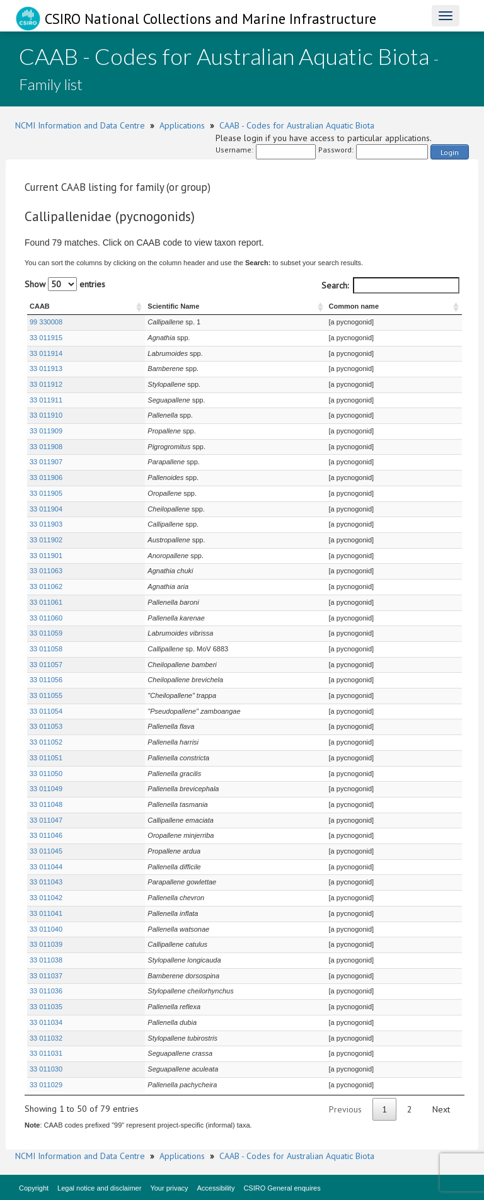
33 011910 (46, 415)
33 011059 (46, 633)
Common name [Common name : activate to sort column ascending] (349, 306)
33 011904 (46, 509)
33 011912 (46, 384)
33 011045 (46, 851)
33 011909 (46, 431)
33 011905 (46, 493)
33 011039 (46, 944)
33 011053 (46, 726)
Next (441, 1109)
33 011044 (46, 867)
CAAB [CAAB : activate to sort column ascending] (40, 306)
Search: (390, 285)
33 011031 (46, 1053)
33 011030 (46, 1069)
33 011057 (46, 664)
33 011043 (46, 882)
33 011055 (46, 695)
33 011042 (46, 897)
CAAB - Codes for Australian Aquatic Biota (296, 125)
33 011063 (46, 570)
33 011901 (46, 555)
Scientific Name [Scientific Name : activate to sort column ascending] (139, 306)
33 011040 (46, 929)
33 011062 (46, 586)
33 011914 (46, 353)
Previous (345, 1109)
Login (450, 152)
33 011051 (46, 758)
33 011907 (46, 462)
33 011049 (46, 788)
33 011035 (46, 1006)
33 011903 (46, 524)
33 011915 (46, 337)
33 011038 (46, 960)
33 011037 (46, 976)
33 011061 (46, 602)
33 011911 (46, 400)
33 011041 (46, 913)
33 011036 (46, 991)
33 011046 (46, 835)
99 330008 (46, 322)
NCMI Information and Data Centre (80, 125)
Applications (182, 125)
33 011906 (46, 477)
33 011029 (46, 1085)
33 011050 (46, 773)
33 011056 (46, 679)
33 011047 (46, 820)
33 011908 (46, 446)
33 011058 (46, 649)
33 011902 (46, 540)
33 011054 (46, 711)
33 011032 (46, 1038)
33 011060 (46, 618)
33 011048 (46, 804)
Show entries (65, 284)
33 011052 (46, 742)
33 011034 (46, 1022)
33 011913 (46, 368)
